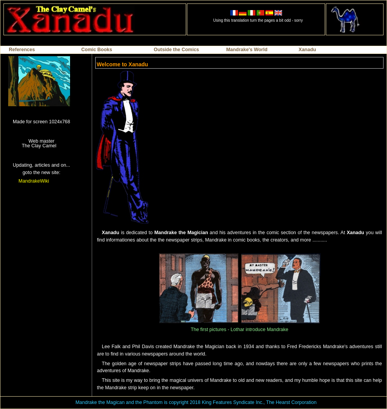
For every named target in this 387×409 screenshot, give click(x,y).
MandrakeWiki (34, 181)
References (22, 49)
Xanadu (307, 49)
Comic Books (96, 49)
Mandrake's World (246, 49)
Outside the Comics (176, 49)
